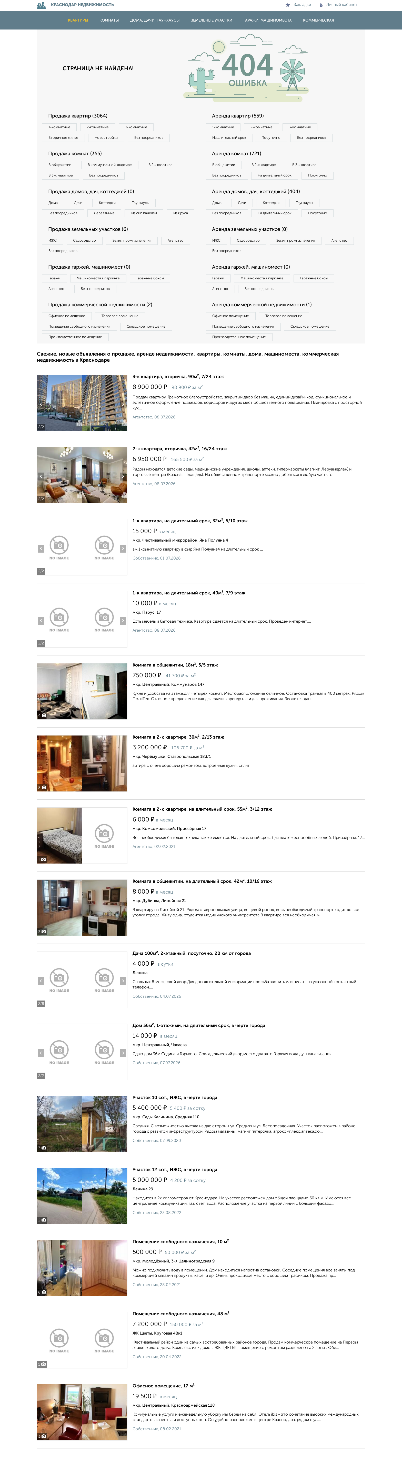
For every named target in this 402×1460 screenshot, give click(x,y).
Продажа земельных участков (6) (89, 240)
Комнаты (109, 20)
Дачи (79, 203)
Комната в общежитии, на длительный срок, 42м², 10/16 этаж (202, 893)
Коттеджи (108, 203)
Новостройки (107, 138)
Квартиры (78, 20)
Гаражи (55, 289)
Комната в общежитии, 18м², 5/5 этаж (175, 676)
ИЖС (53, 251)
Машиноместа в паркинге (99, 289)
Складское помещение (147, 338)
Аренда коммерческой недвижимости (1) (263, 316)
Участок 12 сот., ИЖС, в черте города (175, 1181)
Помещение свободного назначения (80, 338)
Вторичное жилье (64, 138)
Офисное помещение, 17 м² (164, 1397)
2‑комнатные (98, 127)
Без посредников (150, 138)
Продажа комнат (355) (76, 154)
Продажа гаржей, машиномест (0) (90, 278)
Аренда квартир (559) (238, 116)
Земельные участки (211, 20)
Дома (53, 203)
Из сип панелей (146, 213)
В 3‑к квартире (61, 176)
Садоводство (85, 251)
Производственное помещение (76, 348)
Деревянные (105, 213)
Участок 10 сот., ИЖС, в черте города (175, 1109)
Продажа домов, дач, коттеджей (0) (92, 192)
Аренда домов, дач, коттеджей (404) (257, 202)
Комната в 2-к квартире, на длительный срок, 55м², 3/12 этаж (202, 821)
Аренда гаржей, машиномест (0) (252, 278)
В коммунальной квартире (111, 165)
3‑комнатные (137, 127)
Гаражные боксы (152, 289)
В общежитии (60, 165)
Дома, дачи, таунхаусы (155, 20)
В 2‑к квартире (162, 165)
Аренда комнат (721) (237, 154)
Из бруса (56, 224)
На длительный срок (230, 138)
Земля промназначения (133, 251)
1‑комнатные (60, 127)
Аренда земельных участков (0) (250, 240)
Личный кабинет (338, 5)
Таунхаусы (142, 203)
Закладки (298, 5)
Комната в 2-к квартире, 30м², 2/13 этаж (178, 749)
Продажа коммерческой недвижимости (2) (101, 316)
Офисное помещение (67, 327)
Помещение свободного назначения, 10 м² (181, 1253)
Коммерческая (318, 20)
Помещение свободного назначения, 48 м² (181, 1325)
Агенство (178, 251)
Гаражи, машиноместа (268, 20)
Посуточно (272, 138)
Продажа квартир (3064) (78, 116)
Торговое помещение (121, 327)
